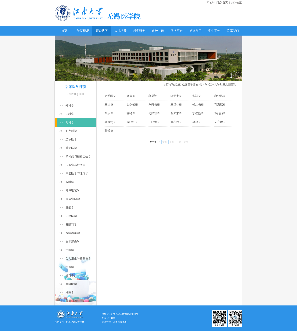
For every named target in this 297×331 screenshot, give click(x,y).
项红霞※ (198, 113)
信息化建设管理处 (75, 322)
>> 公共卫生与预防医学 (75, 258)
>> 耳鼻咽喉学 (69, 190)
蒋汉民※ (220, 95)
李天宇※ (176, 95)
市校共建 (158, 30)
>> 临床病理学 (69, 198)
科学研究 (139, 30)
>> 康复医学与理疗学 (73, 173)
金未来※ (176, 113)
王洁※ (109, 104)
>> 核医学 (66, 292)
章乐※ (109, 113)
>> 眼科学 (66, 181)
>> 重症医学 (68, 147)
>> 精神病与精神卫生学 (75, 156)
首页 (64, 30)
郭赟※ (109, 130)
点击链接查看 (120, 322)
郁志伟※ (176, 122)
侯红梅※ (198, 104)
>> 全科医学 (68, 284)
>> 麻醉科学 (68, 224)
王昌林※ (176, 104)
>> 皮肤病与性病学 (72, 164)
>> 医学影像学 (69, 241)
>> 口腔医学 (68, 216)
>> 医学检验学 (69, 233)
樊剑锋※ (132, 104)
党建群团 (195, 30)
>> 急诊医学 (68, 139)
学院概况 (83, 30)
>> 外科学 (66, 105)
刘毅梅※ (154, 104)
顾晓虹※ (132, 122)
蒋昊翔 (152, 95)
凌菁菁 (131, 95)
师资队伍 (102, 30)
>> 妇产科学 (68, 130)
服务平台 (177, 30)
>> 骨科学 (66, 275)
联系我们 (233, 30)
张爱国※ (110, 95)
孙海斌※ (220, 104)
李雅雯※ (110, 122)
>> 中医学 (66, 250)
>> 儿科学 (66, 122)
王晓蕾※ (154, 122)
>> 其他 (65, 301)
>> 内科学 (66, 113)
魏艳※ (131, 113)
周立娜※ (220, 122)
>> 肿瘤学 (66, 207)
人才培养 (120, 30)
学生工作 (214, 30)
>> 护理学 (66, 267)
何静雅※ (154, 113)
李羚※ (196, 122)
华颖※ (196, 95)
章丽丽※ (220, 113)
